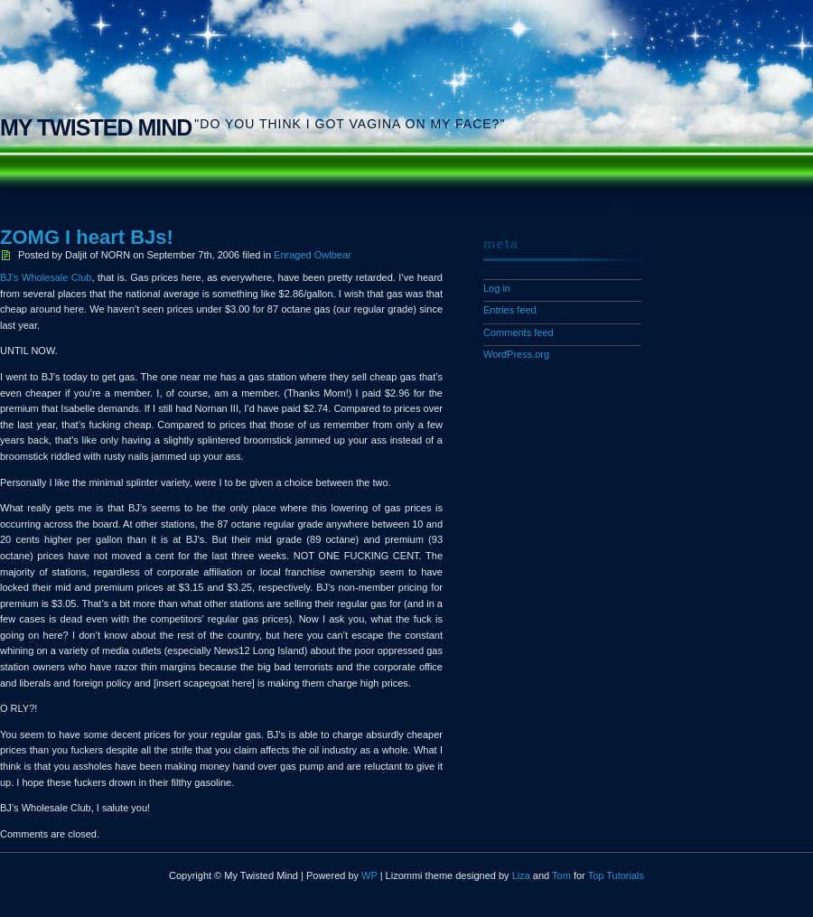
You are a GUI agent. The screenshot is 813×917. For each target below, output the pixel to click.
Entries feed (510, 309)
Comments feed (518, 332)
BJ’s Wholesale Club (45, 277)
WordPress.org (516, 354)
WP (369, 875)
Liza (521, 875)
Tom (561, 875)
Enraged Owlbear (312, 254)
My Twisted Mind (96, 127)
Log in (496, 288)
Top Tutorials (616, 875)
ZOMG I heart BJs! (86, 237)
